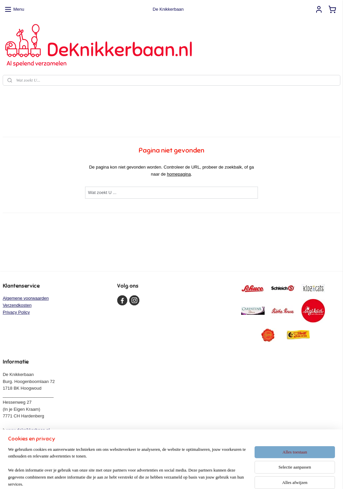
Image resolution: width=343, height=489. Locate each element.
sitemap (152, 477)
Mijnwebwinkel (239, 477)
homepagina (179, 174)
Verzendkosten (17, 305)
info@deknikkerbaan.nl (30, 436)
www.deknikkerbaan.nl (28, 429)
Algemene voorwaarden (26, 298)
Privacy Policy (16, 312)
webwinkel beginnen (186, 477)
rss (164, 477)
